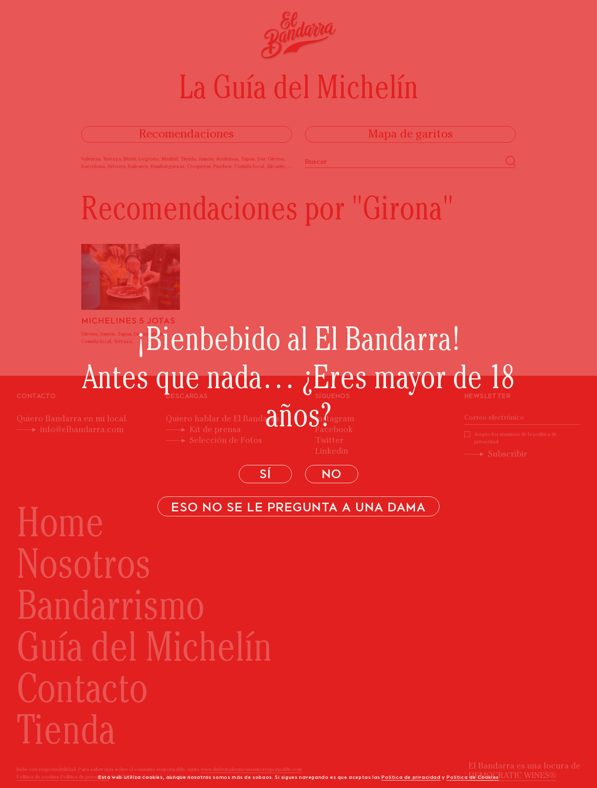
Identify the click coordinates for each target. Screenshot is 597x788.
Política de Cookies (472, 777)
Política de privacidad (410, 777)
